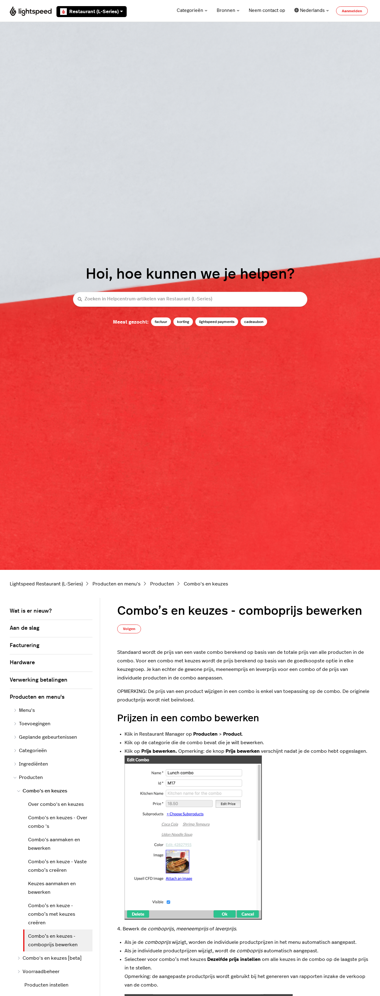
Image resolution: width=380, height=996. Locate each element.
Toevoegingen (31, 723)
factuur (161, 322)
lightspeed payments (216, 322)
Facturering (24, 645)
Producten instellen (46, 985)
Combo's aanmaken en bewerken (54, 844)
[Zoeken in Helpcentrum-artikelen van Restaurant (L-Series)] (190, 299)
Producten (162, 583)
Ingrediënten (30, 764)
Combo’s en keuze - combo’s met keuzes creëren (51, 914)
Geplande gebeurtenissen (45, 737)
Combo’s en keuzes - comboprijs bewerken (53, 940)
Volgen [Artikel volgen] (129, 629)
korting (183, 322)
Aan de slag (24, 628)
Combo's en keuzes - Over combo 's (57, 822)
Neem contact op (267, 10)
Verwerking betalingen (38, 680)
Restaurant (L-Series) (91, 11)
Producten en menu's (116, 583)
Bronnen (228, 10)
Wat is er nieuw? (31, 611)
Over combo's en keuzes (56, 804)
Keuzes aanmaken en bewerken (52, 888)
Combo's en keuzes (206, 583)
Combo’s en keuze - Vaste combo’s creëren (57, 866)
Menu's (24, 710)
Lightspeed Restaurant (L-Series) (46, 583)
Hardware (22, 662)
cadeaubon (253, 322)
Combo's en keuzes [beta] (49, 958)
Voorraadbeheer (38, 971)
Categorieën (192, 10)
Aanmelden (352, 11)
